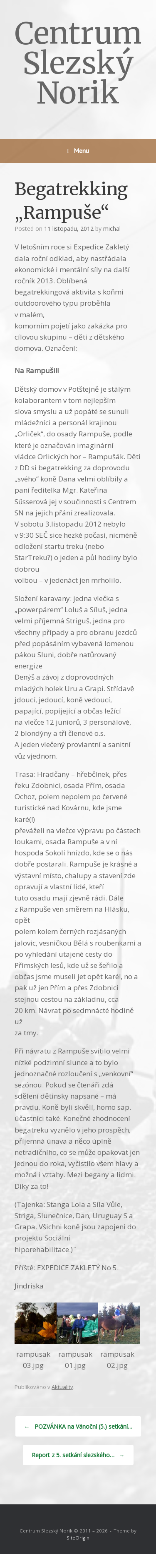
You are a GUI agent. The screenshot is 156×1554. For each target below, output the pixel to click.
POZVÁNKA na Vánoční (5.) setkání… (78, 1426)
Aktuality (62, 1387)
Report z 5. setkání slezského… (78, 1455)
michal (112, 228)
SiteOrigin (78, 1538)
